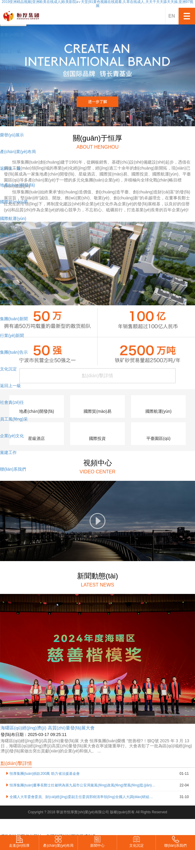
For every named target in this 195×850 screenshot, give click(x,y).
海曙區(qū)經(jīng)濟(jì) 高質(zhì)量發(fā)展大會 (48, 727)
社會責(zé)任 (12, 402)
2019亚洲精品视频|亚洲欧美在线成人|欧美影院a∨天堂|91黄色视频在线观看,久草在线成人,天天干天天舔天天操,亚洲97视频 (97, 4)
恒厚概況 (8, 68)
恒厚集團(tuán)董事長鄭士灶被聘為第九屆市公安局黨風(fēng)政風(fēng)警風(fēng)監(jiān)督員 (83, 785)
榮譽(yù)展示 (12, 135)
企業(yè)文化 (12, 435)
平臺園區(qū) (12, 268)
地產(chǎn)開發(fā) (17, 185)
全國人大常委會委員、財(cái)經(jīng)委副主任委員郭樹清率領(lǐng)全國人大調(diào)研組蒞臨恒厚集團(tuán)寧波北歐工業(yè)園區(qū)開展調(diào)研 (83, 797)
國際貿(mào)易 (14, 201)
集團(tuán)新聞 (14, 318)
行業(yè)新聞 (12, 335)
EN (171, 16)
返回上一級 (10, 51)
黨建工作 (8, 452)
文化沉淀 (8, 369)
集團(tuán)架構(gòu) (18, 101)
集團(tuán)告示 (14, 352)
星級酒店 (8, 235)
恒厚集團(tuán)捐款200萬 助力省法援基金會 (45, 774)
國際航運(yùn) (13, 218)
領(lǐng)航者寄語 (15, 84)
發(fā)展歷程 (11, 118)
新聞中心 (8, 285)
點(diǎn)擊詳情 (16, 763)
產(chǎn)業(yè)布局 (18, 151)
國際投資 (8, 252)
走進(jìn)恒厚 (12, 34)
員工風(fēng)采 (14, 419)
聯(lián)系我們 (13, 469)
